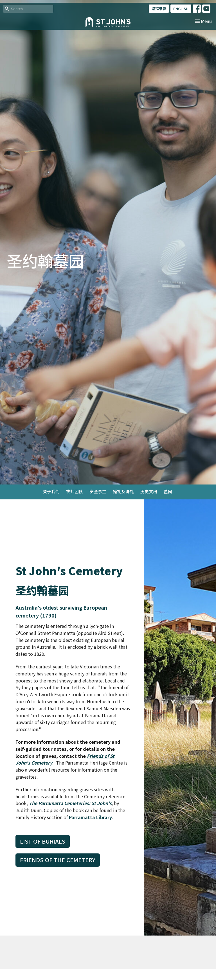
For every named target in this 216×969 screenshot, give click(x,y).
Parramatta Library (90, 817)
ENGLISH (180, 8)
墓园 (168, 491)
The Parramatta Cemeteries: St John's (70, 803)
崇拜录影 (159, 8)
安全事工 (97, 491)
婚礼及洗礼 (123, 491)
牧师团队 (74, 491)
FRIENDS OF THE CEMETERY (57, 860)
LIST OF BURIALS (42, 841)
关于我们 (51, 491)
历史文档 (148, 491)
